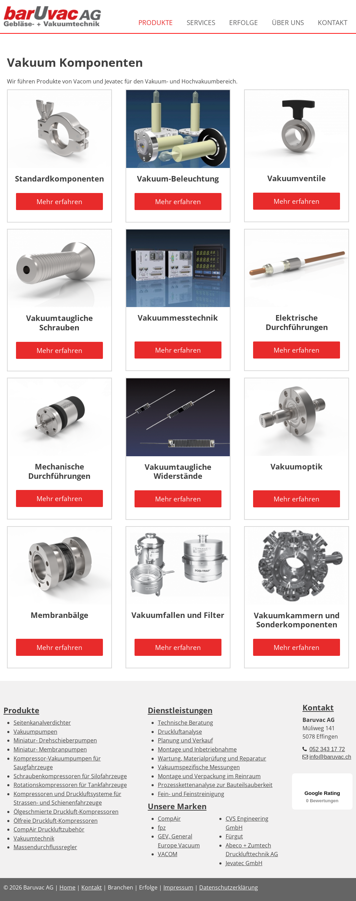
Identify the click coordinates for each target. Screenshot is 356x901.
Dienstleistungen (180, 710)
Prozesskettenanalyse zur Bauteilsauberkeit (215, 785)
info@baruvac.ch (330, 757)
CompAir (169, 818)
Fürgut (234, 836)
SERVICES (201, 22)
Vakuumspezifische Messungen (199, 767)
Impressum (178, 887)
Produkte (21, 710)
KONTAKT (332, 22)
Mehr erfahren (59, 201)
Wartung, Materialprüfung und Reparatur (212, 758)
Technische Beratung (185, 722)
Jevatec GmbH (244, 863)
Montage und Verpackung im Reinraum (209, 776)
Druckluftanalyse (180, 731)
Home (67, 887)
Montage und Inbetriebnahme (197, 749)
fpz (162, 827)
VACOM (167, 854)
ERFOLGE (243, 22)
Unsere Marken (177, 806)
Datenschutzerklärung (228, 887)
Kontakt (318, 707)
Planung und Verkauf (185, 740)
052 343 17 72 (327, 749)
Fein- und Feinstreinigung (191, 794)
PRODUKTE (155, 22)
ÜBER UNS (288, 22)
